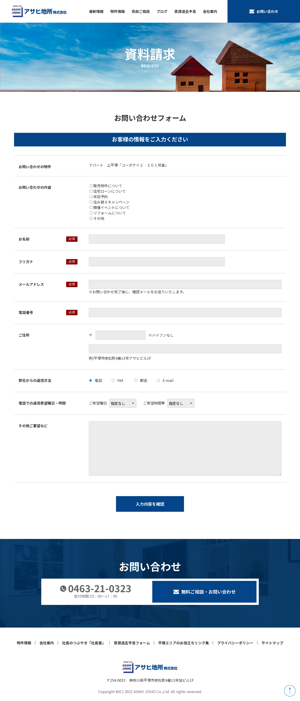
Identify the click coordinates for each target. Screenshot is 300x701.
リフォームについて (108, 213)
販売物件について (106, 185)
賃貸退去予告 (185, 11)
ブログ (162, 11)
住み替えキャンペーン (109, 202)
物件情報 (117, 11)
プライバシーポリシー (235, 642)
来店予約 (99, 196)
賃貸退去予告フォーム (132, 642)
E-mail (168, 380)
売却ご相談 (141, 11)
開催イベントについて (110, 207)
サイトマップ (272, 642)
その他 (97, 218)
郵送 (143, 380)
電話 (98, 380)
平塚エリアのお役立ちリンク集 (183, 642)
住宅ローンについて (108, 191)
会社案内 (210, 11)
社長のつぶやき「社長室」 (84, 642)
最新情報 (96, 11)
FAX (120, 380)
